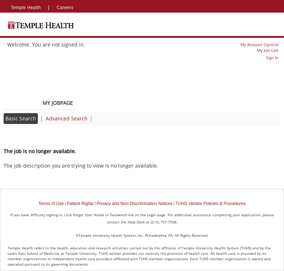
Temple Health (26, 7)
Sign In (272, 57)
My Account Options (259, 44)
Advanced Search (67, 118)
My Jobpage (58, 102)
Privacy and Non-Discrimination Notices (135, 203)
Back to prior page (26, 136)
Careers (65, 7)
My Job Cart (268, 50)
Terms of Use (51, 203)
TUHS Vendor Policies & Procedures (211, 203)
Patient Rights (80, 203)
